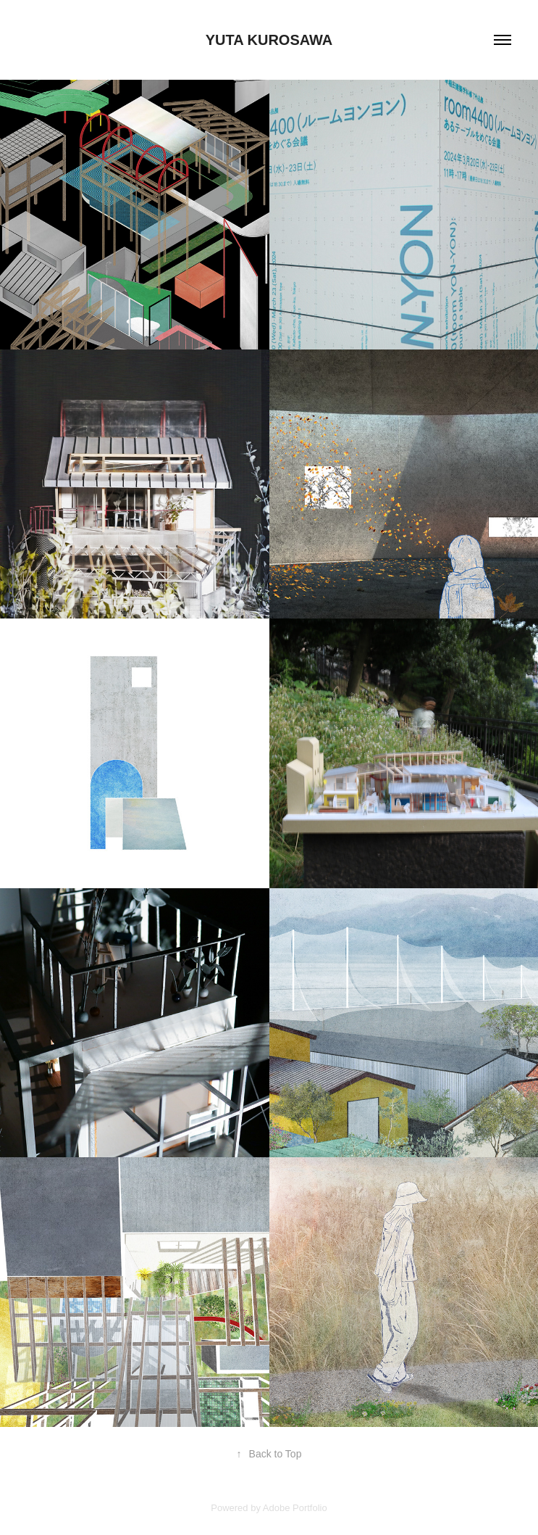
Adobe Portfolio (295, 1507)
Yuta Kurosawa (269, 40)
